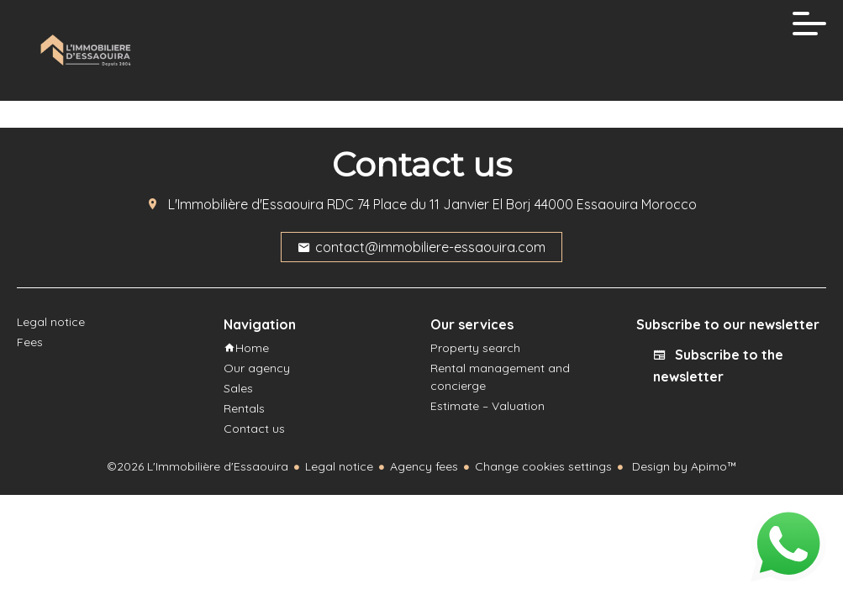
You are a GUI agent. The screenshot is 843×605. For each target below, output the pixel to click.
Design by (683, 466)
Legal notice (339, 466)
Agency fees (424, 466)
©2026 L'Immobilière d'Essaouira (197, 466)
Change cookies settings (543, 466)
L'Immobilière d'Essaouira (246, 204)
